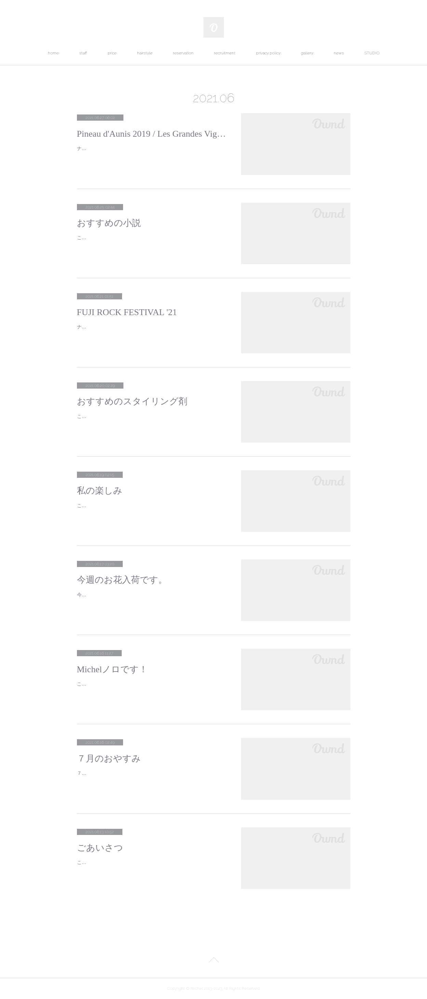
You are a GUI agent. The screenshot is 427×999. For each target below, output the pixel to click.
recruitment (225, 53)
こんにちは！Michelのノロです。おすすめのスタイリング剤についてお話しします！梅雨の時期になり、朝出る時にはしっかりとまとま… (151, 421)
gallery (307, 53)
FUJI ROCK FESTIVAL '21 (127, 312)
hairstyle (144, 53)
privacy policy (268, 53)
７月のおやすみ (109, 759)
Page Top (213, 961)
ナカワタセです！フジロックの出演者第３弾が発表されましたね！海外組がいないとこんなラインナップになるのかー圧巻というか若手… (151, 331)
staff (83, 53)
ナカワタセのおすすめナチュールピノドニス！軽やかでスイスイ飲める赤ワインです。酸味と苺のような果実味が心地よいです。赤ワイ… (151, 153)
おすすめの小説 (109, 223)
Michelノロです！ (112, 669)
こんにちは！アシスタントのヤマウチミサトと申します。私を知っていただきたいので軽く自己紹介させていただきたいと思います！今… (151, 867)
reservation (183, 53)
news (339, 53)
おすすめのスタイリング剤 (132, 401)
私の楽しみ (99, 491)
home (53, 53)
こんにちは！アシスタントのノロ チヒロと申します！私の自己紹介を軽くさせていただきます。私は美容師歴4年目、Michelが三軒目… (151, 688)
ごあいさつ (100, 848)
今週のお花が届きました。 (105, 594)
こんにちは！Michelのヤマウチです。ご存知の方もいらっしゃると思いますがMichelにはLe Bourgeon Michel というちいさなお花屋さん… (151, 510)
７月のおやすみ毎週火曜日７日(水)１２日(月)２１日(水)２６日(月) (148, 773)
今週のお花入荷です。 (122, 580)
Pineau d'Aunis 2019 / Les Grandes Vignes (152, 134)
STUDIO (371, 53)
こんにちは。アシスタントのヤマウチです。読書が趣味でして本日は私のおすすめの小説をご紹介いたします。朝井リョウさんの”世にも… (152, 242)
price (112, 53)
